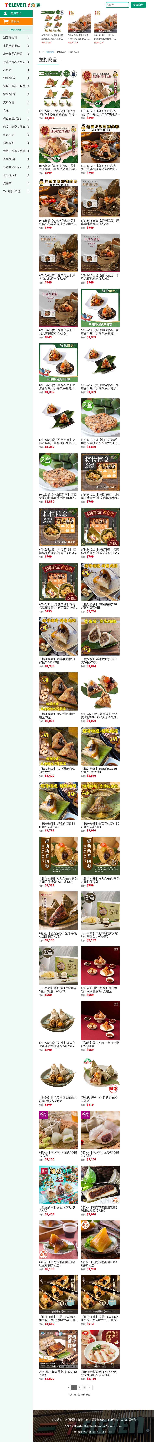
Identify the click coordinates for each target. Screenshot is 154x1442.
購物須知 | (84, 1419)
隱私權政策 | (99, 1419)
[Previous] (68, 1387)
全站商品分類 (128, 1419)
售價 (41, 118)
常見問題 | (71, 1419)
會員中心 (14, 13)
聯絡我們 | (57, 1419)
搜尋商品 (138, 4)
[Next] (90, 1387)
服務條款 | (113, 1419)
